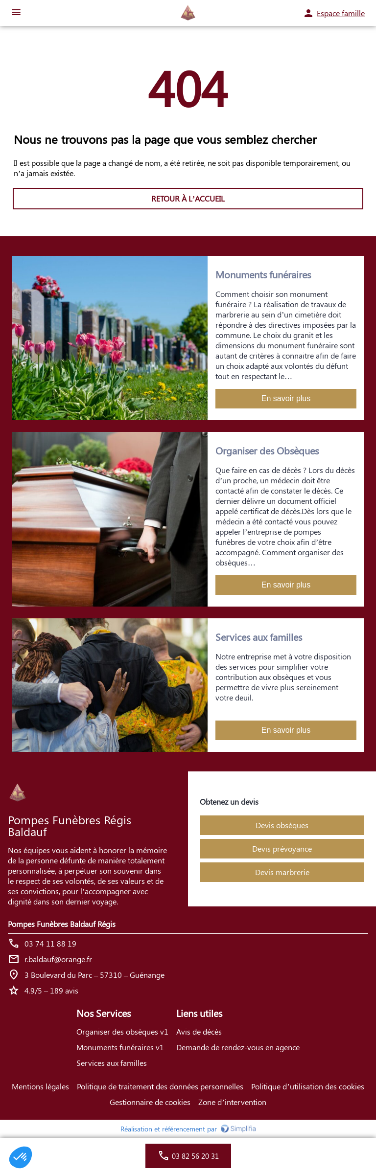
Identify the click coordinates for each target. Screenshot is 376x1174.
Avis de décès (199, 1031)
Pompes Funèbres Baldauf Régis (62, 924)
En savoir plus (286, 398)
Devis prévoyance (282, 848)
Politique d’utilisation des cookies (307, 1086)
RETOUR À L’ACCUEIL (188, 198)
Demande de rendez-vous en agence (238, 1047)
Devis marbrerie (282, 872)
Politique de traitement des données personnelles (160, 1086)
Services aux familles (111, 1063)
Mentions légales (40, 1086)
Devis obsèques (282, 825)
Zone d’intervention (232, 1102)
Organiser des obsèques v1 (122, 1031)
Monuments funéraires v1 (120, 1047)
